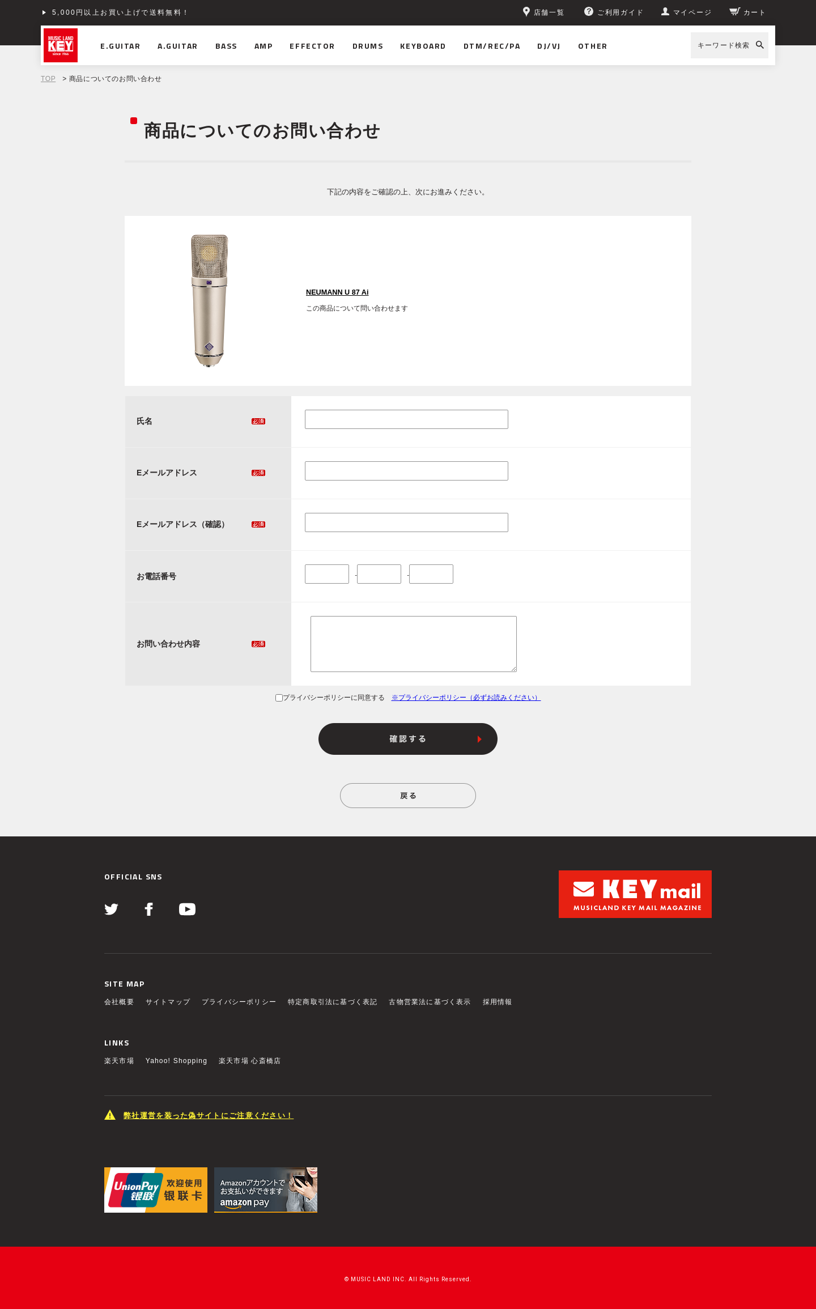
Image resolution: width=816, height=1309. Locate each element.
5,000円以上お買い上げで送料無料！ (121, 12)
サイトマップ (168, 1002)
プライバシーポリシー (239, 1002)
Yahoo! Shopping (176, 1061)
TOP (48, 79)
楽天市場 (119, 1061)
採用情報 (498, 1002)
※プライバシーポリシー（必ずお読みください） (466, 697)
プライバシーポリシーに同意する (330, 697)
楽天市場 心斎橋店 (250, 1061)
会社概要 (119, 1002)
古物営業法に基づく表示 (430, 1002)
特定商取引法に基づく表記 (332, 1002)
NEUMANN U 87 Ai (337, 292)
